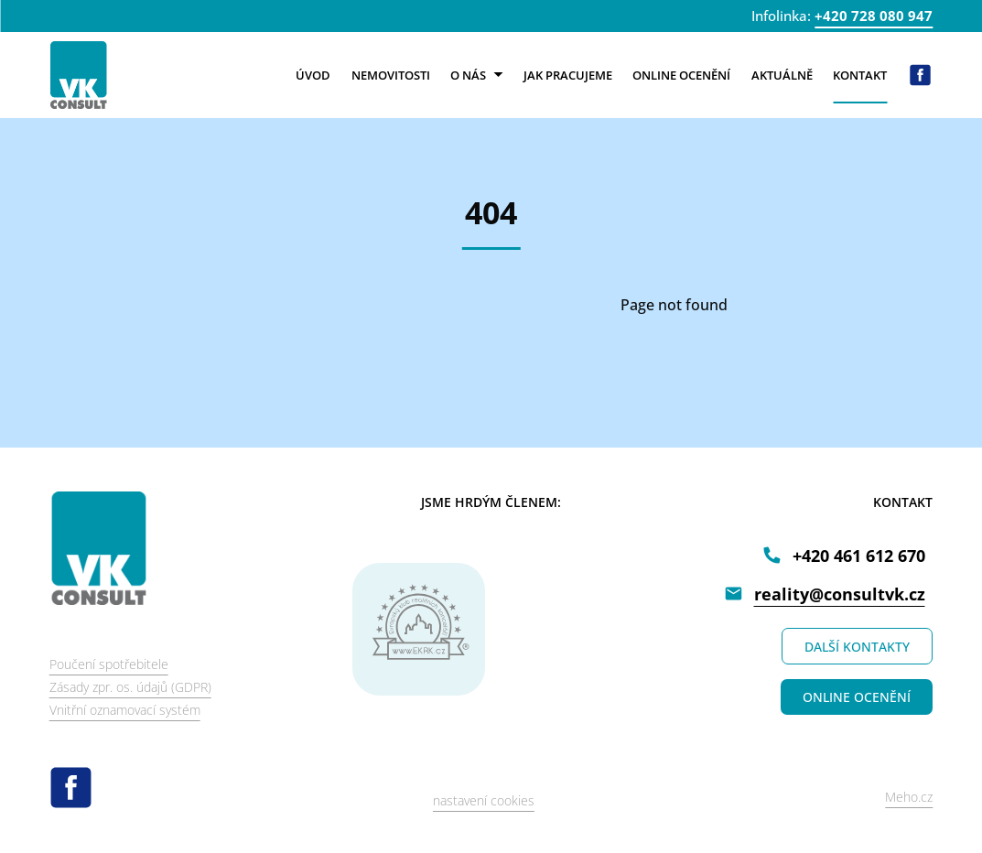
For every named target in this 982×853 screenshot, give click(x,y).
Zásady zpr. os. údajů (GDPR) (130, 687)
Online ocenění (681, 75)
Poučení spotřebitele (108, 664)
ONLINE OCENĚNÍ (857, 697)
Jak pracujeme (567, 75)
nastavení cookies (483, 800)
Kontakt (860, 75)
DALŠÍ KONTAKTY (857, 646)
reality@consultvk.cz (839, 594)
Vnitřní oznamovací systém (124, 709)
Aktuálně (782, 75)
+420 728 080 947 (874, 15)
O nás (476, 75)
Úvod (313, 75)
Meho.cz (909, 796)
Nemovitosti (390, 75)
